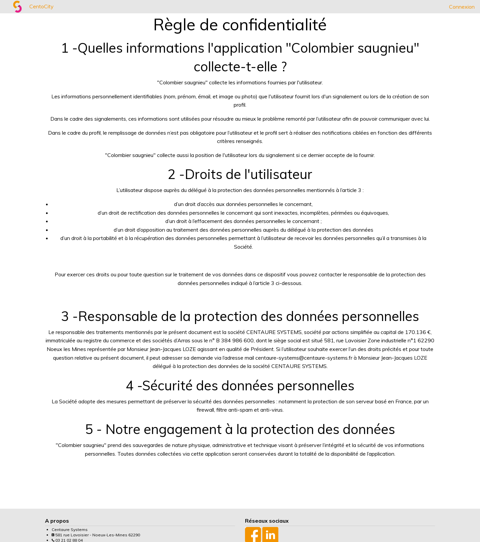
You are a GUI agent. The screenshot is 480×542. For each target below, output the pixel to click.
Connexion (462, 6)
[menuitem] (5, 6)
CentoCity (41, 6)
